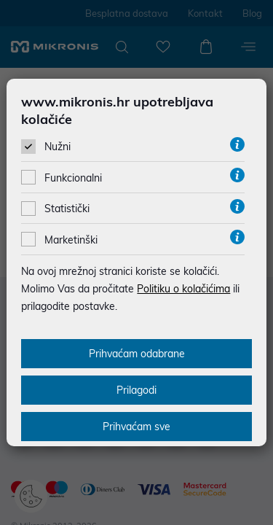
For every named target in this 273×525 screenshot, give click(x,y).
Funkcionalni (73, 177)
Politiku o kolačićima (183, 288)
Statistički (67, 208)
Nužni (57, 146)
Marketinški (71, 239)
